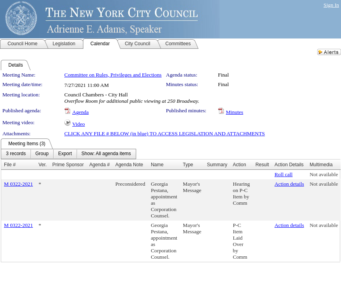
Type (188, 164)
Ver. (43, 164)
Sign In (331, 5)
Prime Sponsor (68, 164)
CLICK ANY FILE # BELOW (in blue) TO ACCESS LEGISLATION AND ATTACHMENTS (164, 133)
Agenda (80, 112)
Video (78, 124)
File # (9, 164)
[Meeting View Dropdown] (106, 154)
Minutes (234, 112)
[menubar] (68, 154)
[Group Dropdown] (42, 154)
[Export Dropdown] (65, 154)
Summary (217, 164)
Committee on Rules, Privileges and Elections (113, 75)
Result (262, 164)
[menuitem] (16, 154)
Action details (289, 184)
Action (239, 164)
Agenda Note (129, 164)
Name (157, 164)
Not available (324, 174)
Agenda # (99, 164)
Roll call (283, 174)
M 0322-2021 (18, 184)
